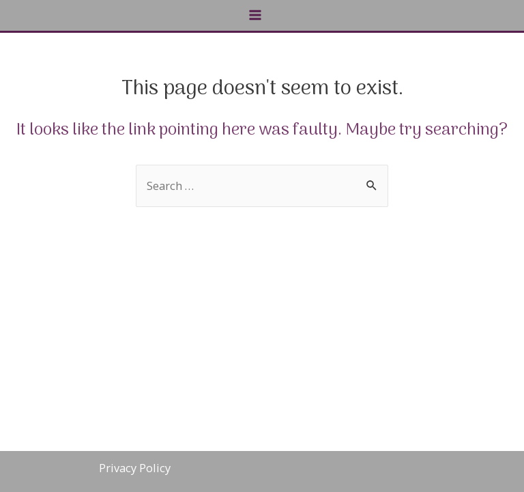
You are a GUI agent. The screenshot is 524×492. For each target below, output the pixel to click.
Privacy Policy (135, 468)
